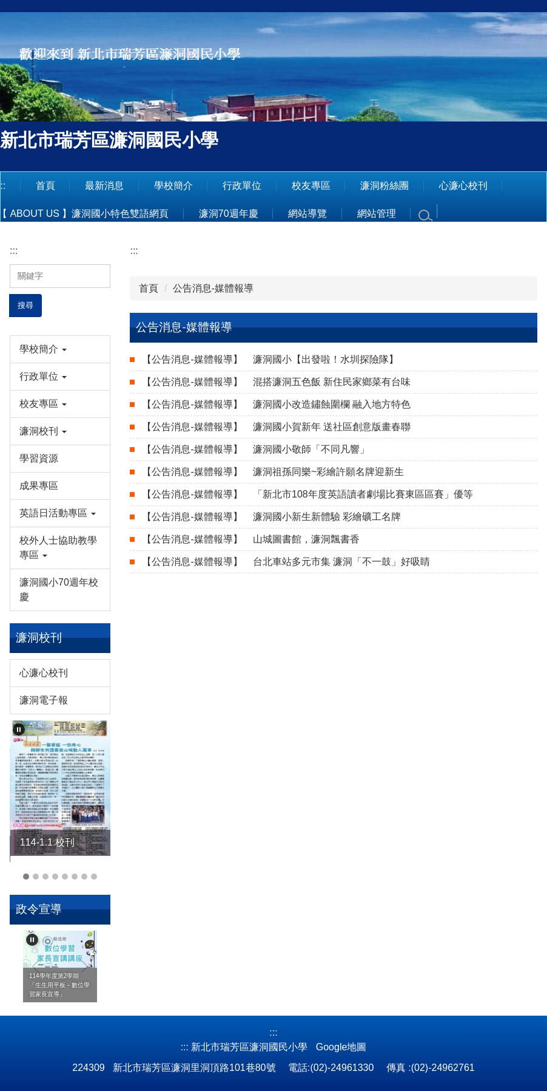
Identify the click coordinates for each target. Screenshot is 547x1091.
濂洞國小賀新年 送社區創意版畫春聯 (276, 427)
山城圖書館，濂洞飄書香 (251, 539)
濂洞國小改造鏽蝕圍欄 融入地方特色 (276, 404)
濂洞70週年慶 (228, 213)
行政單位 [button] (242, 185)
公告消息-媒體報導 (213, 288)
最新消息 (104, 185)
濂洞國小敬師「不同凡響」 (255, 449)
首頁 (45, 185)
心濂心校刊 (463, 185)
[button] (60, 349)
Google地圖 (341, 1047)
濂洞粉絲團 (384, 185)
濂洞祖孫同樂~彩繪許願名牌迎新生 (273, 472)
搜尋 (25, 305)
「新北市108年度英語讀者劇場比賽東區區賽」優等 (307, 494)
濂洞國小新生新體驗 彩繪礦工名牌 (271, 516)
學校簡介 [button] (173, 185)
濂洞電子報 (43, 700)
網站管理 (376, 213)
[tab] (26, 876)
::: (14, 250)
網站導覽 (307, 213)
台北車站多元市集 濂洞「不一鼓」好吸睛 (286, 561)
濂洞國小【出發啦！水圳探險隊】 (270, 359)
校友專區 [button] (311, 185)
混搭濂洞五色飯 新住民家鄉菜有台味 (276, 382)
